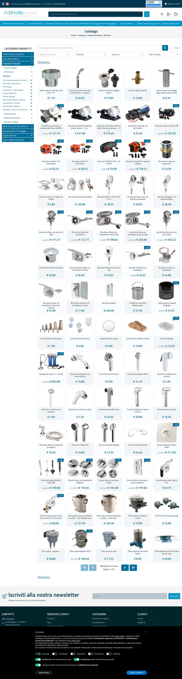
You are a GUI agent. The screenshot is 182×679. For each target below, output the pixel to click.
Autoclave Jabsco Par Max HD (166, 126)
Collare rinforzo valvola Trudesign (167, 304)
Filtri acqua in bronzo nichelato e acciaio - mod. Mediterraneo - (80, 518)
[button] (145, 632)
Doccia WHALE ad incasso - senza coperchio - (138, 481)
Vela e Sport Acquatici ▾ (148, 23)
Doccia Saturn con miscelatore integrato (80, 481)
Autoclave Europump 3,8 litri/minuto (137, 127)
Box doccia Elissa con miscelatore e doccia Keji (108, 233)
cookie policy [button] (75, 641)
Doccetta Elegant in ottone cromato (138, 410)
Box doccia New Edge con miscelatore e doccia (80, 268)
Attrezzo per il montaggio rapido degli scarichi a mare (166, 91)
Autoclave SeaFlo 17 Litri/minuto (80, 162)
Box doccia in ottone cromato (51, 267)
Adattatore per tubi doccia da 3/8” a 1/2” (51, 91)
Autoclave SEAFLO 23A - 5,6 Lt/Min (108, 162)
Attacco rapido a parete (137, 90)
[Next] (125, 567)
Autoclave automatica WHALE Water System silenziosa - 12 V (109, 128)
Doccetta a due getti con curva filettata (80, 375)
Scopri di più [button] (44, 673)
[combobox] (95, 14)
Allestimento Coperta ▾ (13, 23)
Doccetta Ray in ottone (166, 409)
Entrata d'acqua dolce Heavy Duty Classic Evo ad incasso (51, 517)
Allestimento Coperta (100, 618)
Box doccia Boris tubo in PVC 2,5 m (109, 198)
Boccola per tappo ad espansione (166, 162)
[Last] (133, 567)
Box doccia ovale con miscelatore (167, 268)
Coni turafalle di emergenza (51, 338)
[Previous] (93, 567)
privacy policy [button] (119, 636)
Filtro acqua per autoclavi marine (138, 552)
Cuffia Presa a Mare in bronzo (137, 338)
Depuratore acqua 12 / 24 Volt (51, 374)
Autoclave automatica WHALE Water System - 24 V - (80, 127)
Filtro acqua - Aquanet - (51, 551)
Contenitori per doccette (80, 338)
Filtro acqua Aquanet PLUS (80, 551)
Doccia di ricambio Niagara (109, 445)
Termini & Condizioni (55, 626)
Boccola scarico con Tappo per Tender (51, 198)
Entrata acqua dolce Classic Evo (166, 481)
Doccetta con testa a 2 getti (80, 409)
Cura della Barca (98, 622)
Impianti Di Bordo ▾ (54, 23)
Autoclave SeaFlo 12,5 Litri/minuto (51, 162)
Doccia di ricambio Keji (80, 445)
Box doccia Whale (109, 303)
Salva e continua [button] (136, 673)
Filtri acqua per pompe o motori (137, 517)
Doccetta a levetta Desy (109, 374)
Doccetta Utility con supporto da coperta (51, 446)
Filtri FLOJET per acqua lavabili (166, 516)
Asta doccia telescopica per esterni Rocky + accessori (80, 91)
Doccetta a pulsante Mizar (137, 374)
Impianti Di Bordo (99, 626)
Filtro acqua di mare (109, 551)
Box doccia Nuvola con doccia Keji (108, 268)
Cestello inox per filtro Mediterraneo (137, 304)
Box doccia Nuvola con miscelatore (137, 268)
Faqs (49, 622)
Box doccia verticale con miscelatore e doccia (80, 304)
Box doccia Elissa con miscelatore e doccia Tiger (138, 233)
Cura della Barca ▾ (34, 23)
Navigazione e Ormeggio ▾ (104, 23)
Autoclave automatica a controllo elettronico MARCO (51, 127)
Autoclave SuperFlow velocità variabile (137, 162)
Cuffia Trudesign (166, 338)
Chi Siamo (51, 618)
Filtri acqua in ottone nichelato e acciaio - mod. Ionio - (109, 517)
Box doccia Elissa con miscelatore (80, 233)
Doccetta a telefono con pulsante (51, 410)
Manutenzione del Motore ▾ (77, 23)
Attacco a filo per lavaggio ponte (108, 91)
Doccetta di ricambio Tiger (109, 409)
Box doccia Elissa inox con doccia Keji (167, 233)
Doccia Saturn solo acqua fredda (109, 481)
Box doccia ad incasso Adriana (80, 197)
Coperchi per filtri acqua (109, 338)
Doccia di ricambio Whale (137, 445)
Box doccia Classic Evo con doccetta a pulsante (137, 198)
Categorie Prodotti (17, 48)
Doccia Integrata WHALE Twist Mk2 (51, 481)
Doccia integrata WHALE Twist (166, 446)
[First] (84, 567)
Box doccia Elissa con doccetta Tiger (51, 233)
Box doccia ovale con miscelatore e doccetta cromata (51, 305)
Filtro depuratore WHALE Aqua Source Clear (167, 552)
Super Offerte (127, 23)
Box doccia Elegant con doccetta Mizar (167, 198)
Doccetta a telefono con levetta (166, 375)
